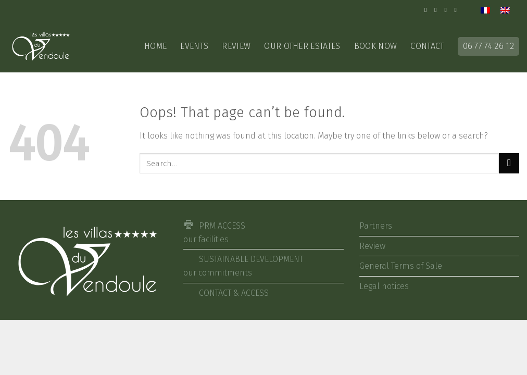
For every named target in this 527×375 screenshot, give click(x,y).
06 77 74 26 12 (488, 46)
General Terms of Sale (400, 266)
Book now (375, 46)
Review (236, 46)
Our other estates (302, 46)
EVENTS (194, 46)
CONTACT (427, 46)
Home (155, 46)
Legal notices (384, 286)
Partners (375, 226)
